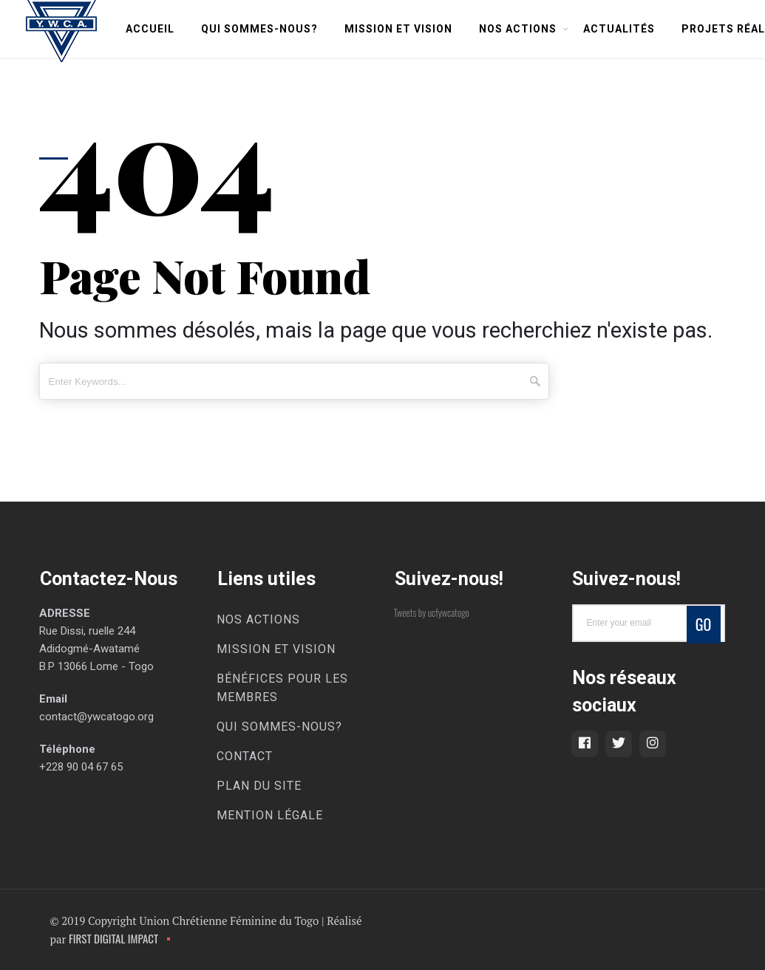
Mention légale (270, 815)
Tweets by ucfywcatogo (431, 612)
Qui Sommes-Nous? (259, 29)
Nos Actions (518, 29)
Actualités (619, 29)
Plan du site (259, 786)
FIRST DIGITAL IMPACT (113, 938)
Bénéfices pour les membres (282, 688)
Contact (245, 756)
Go (703, 624)
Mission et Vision (398, 29)
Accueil (150, 29)
